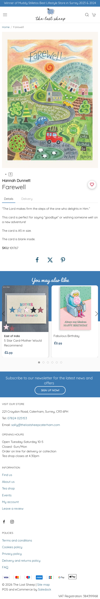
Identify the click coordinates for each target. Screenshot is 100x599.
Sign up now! (50, 390)
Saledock (44, 589)
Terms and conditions (17, 540)
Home (6, 27)
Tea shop (8, 488)
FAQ (5, 567)
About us (8, 482)
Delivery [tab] (26, 199)
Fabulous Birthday (66, 336)
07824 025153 (17, 418)
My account (10, 502)
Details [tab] (8, 199)
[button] (5, 15)
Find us (7, 475)
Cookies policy (12, 547)
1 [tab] (10, 174)
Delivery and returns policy (21, 560)
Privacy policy (12, 554)
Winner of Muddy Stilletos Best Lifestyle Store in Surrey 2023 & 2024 (50, 3)
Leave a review (13, 508)
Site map (43, 584)
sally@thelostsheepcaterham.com (35, 425)
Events (6, 495)
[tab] (39, 362)
